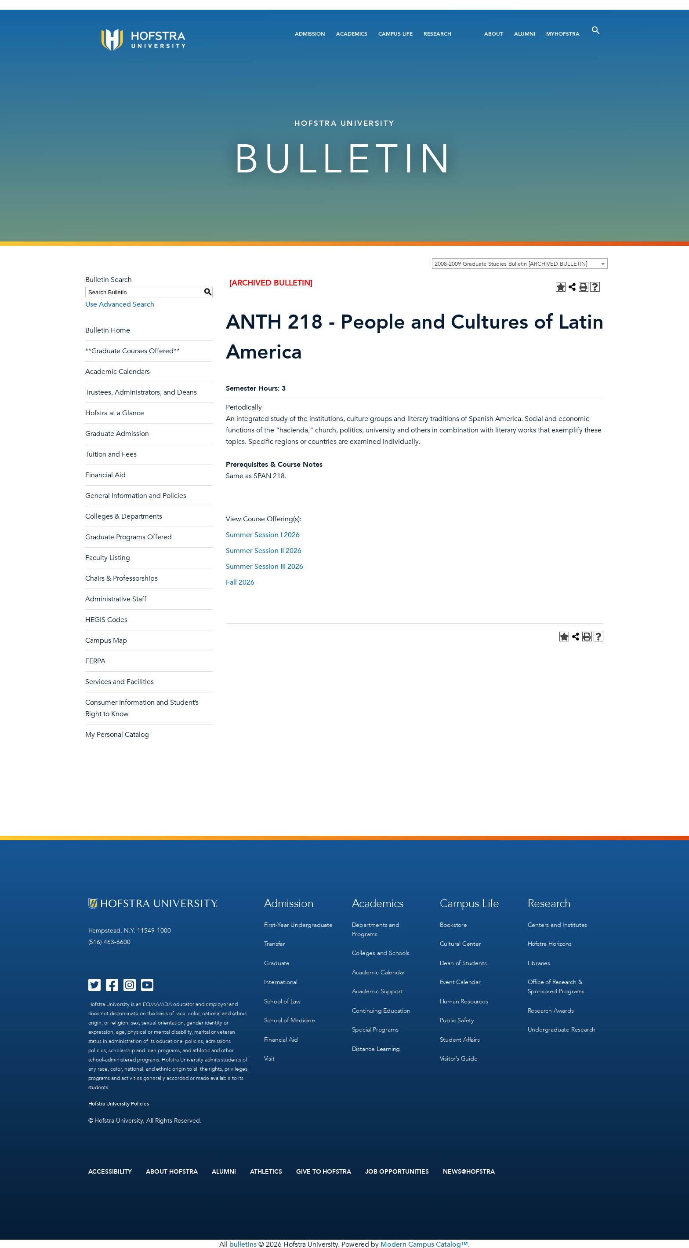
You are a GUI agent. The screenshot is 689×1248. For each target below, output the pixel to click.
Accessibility (110, 1171)
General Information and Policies (135, 496)
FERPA (95, 661)
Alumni (524, 33)
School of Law (282, 995)
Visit (269, 1049)
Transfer (274, 941)
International (280, 977)
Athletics (266, 1171)
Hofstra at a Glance (114, 413)
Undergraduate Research (562, 1022)
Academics (351, 33)
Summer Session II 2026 (263, 551)
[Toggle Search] (596, 30)
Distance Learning (376, 1040)
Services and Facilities (119, 682)
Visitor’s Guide (459, 1049)
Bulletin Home (107, 330)
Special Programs (375, 1022)
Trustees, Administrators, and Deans (141, 392)
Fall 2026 (240, 582)
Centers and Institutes (557, 923)
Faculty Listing (107, 558)
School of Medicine (289, 1013)
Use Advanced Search (119, 304)
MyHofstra (563, 33)
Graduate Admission (117, 434)
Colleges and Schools (381, 950)
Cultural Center (460, 941)
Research (437, 33)
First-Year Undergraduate (298, 923)
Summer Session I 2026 (263, 535)
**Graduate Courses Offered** (132, 351)
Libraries (539, 959)
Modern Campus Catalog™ (424, 1243)
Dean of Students (463, 959)
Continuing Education (381, 1004)
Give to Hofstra (324, 1171)
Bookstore (453, 923)
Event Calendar (460, 977)
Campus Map (106, 640)
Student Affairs (460, 1031)
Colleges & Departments (123, 516)
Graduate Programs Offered (128, 537)
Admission (310, 33)
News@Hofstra (469, 1171)
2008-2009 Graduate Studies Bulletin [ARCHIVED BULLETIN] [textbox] (511, 264)
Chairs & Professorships (121, 578)
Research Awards (551, 1004)
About (493, 33)
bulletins (243, 1243)
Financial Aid (105, 475)
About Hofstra (172, 1171)
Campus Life (395, 33)
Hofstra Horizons (550, 941)
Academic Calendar (378, 968)
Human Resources (464, 995)
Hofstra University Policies (118, 1103)
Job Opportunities (397, 1171)
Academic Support (377, 986)
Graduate (277, 959)
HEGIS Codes (106, 620)
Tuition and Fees (111, 454)
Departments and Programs (375, 928)
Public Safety (457, 1013)
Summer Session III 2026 (264, 566)
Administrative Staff (115, 599)
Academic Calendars (117, 372)
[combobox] (520, 263)
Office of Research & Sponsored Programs (556, 982)
